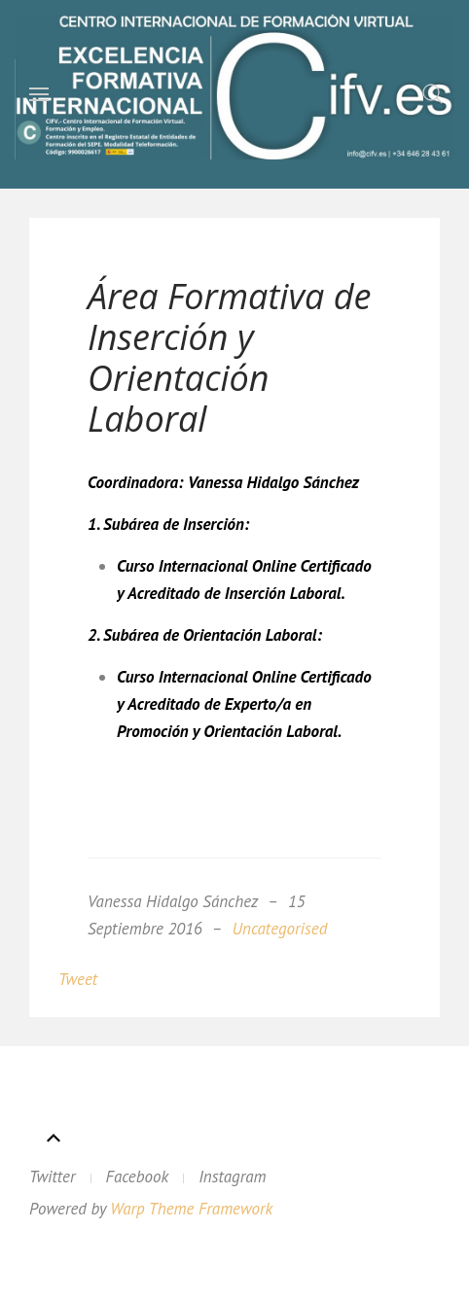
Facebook (137, 1176)
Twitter (52, 1176)
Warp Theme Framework (191, 1208)
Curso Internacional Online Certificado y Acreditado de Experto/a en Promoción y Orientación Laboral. (244, 704)
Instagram (232, 1176)
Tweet (77, 979)
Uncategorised (280, 928)
